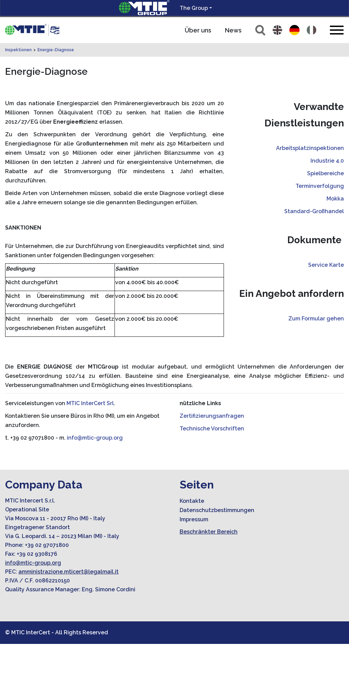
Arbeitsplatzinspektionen (310, 193)
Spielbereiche (325, 218)
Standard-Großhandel (314, 256)
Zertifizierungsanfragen (212, 461)
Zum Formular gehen (316, 363)
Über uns (198, 30)
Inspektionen (18, 95)
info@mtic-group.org (95, 483)
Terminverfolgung (319, 231)
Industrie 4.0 (327, 206)
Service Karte (326, 310)
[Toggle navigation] (337, 29)
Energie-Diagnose (55, 95)
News (233, 30)
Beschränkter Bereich (209, 577)
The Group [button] (194, 8)
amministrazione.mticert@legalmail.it (68, 617)
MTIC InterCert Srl (90, 448)
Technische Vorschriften (212, 473)
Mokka (335, 243)
